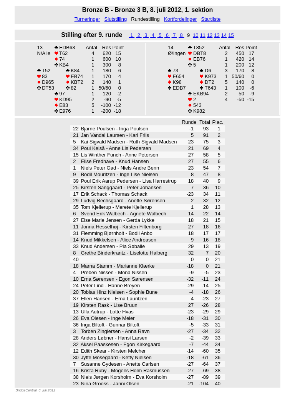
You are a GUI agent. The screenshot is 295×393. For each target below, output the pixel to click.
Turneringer (87, 19)
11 (202, 35)
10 (195, 35)
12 (209, 35)
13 (216, 35)
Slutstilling (115, 19)
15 (231, 35)
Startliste (211, 19)
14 (224, 35)
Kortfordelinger (180, 19)
